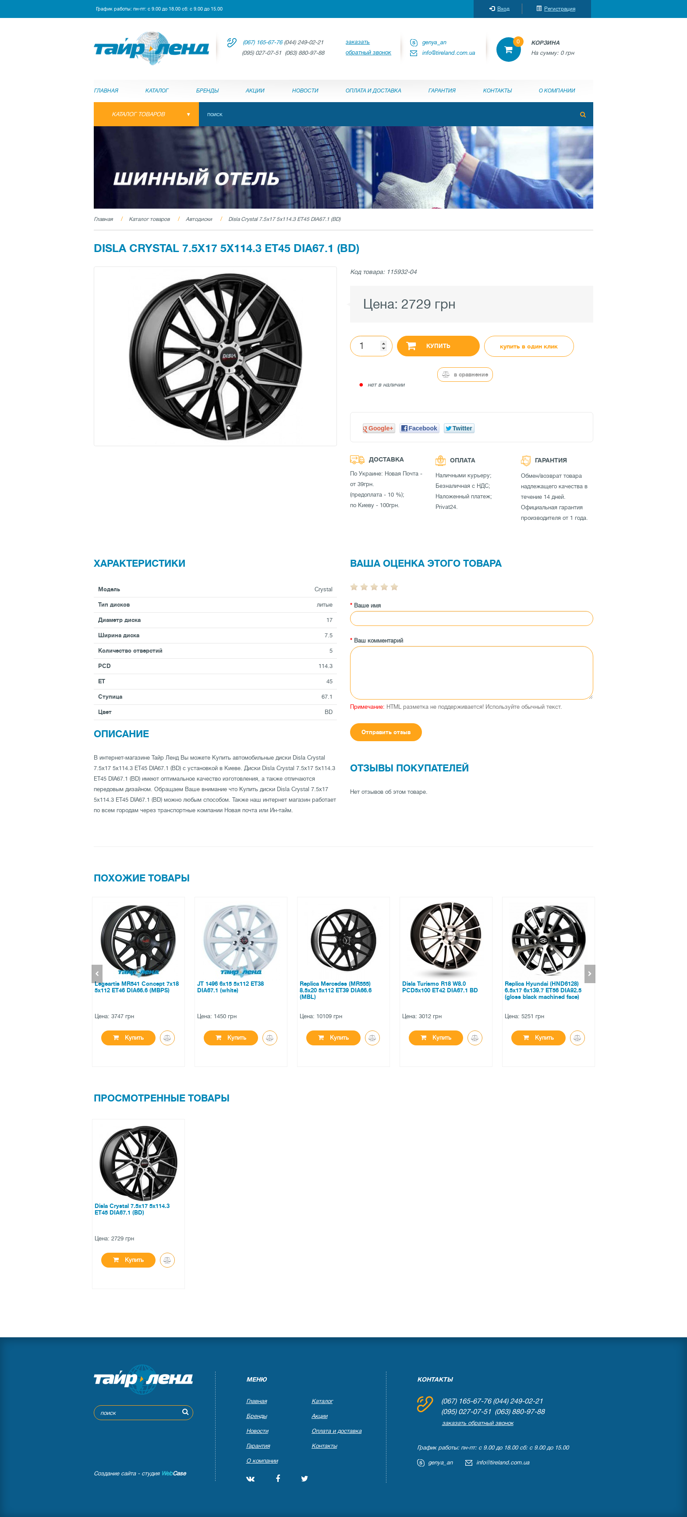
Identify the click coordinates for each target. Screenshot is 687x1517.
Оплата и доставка (373, 91)
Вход (499, 9)
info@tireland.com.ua (448, 53)
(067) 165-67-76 (262, 42)
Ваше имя (367, 605)
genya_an (434, 42)
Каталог (157, 91)
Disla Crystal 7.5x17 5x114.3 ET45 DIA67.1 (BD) (284, 219)
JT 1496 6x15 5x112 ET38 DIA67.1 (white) (230, 987)
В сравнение (465, 374)
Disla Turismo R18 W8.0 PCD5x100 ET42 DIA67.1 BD (440, 987)
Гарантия (442, 91)
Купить (428, 345)
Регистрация (555, 9)
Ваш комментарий (378, 640)
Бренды (207, 91)
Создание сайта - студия (140, 1473)
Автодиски (199, 219)
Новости (305, 91)
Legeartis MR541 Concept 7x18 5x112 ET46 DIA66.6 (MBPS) (137, 987)
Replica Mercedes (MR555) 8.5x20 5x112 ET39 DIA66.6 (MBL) (336, 990)
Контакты (497, 91)
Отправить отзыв (386, 732)
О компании (557, 91)
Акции (255, 91)
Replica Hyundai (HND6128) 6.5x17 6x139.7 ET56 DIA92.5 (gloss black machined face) (543, 990)
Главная (106, 91)
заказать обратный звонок (368, 47)
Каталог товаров (149, 219)
